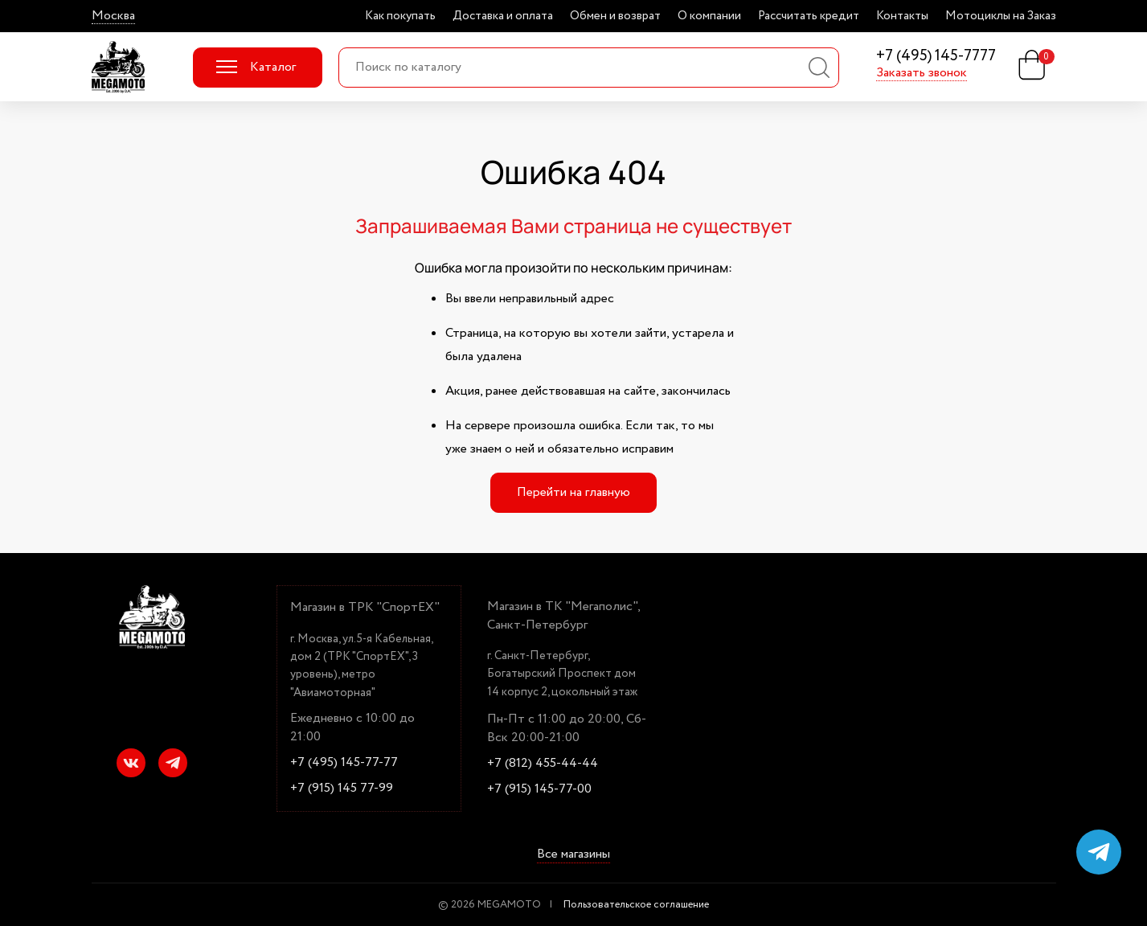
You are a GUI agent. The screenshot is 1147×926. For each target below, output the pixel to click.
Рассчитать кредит (808, 16)
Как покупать (400, 16)
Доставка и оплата (503, 16)
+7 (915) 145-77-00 (539, 789)
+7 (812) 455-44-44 (542, 763)
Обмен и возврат (615, 16)
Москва (113, 16)
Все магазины (573, 855)
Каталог (256, 67)
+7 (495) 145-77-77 (344, 763)
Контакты (902, 16)
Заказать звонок (921, 73)
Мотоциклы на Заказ (1000, 16)
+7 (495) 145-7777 (936, 56)
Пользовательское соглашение (636, 904)
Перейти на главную (573, 492)
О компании (709, 16)
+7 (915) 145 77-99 (341, 788)
